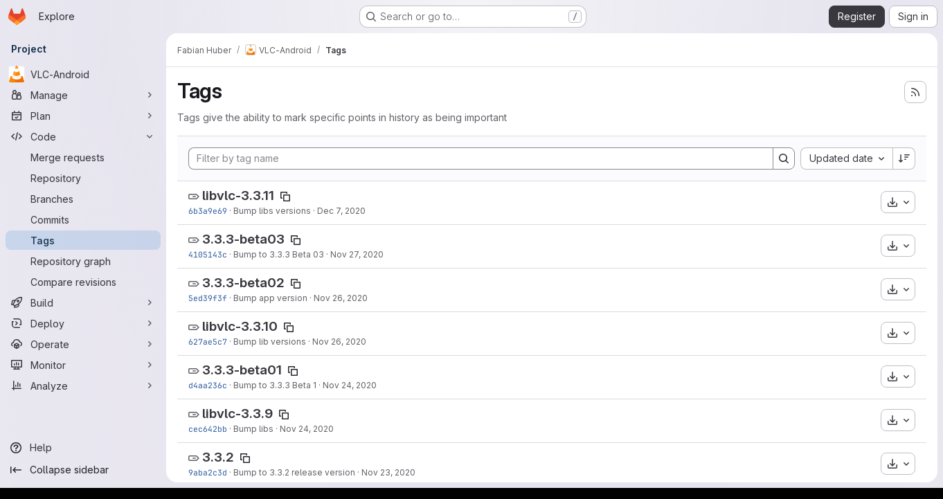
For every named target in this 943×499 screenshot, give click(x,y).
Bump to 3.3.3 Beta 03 (278, 254)
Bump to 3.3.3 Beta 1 (274, 385)
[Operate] (83, 344)
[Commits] (83, 219)
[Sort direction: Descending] (904, 158)
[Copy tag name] (285, 196)
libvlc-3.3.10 (240, 326)
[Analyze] (83, 385)
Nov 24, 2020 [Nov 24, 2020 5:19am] (307, 429)
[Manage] (83, 95)
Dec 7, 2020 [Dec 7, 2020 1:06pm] (341, 211)
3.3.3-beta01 (242, 370)
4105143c (207, 254)
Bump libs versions (272, 211)
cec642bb (207, 429)
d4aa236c (207, 385)
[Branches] (83, 198)
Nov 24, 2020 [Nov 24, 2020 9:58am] (350, 385)
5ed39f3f (207, 298)
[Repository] (83, 178)
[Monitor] (83, 364)
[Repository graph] (83, 261)
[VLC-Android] (83, 74)
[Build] (83, 302)
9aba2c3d (207, 472)
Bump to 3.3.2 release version (294, 472)
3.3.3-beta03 (243, 239)
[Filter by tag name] (480, 158)
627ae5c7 (207, 341)
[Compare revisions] (83, 281)
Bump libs (253, 429)
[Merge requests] (83, 157)
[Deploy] (83, 323)
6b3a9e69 (207, 211)
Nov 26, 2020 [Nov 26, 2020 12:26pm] (341, 298)
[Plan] (83, 115)
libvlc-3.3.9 (237, 413)
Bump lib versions (269, 341)
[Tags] (83, 240)
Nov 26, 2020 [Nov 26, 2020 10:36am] (339, 341)
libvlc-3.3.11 (238, 195)
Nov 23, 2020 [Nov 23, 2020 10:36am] (388, 472)
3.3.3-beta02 (243, 283)
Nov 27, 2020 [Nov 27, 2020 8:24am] (357, 254)
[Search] (784, 158)
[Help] (83, 447)
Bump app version (270, 298)
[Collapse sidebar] (83, 470)
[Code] (83, 136)
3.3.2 (218, 457)
